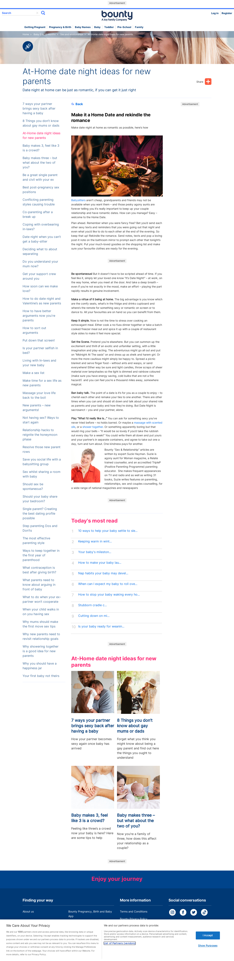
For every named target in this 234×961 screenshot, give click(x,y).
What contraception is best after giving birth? (39, 570)
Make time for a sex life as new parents (42, 383)
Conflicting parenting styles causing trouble (39, 202)
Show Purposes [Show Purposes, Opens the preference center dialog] (207, 949)
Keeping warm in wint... (95, 541)
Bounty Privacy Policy (133, 918)
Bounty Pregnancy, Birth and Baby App (90, 914)
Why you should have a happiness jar (40, 666)
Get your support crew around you (39, 276)
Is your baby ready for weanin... (101, 626)
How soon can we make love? (40, 288)
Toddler (109, 27)
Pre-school (124, 27)
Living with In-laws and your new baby (39, 363)
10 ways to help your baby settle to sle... (107, 531)
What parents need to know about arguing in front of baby (39, 584)
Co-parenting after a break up (38, 214)
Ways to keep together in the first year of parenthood (41, 555)
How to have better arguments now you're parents (39, 315)
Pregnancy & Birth (60, 27)
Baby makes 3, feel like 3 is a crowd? (41, 148)
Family (139, 27)
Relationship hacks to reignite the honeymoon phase (40, 434)
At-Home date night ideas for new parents (41, 135)
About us (28, 911)
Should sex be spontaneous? (33, 486)
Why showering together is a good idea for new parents (40, 651)
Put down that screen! (39, 340)
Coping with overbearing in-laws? (41, 227)
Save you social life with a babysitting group (42, 462)
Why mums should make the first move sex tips (40, 624)
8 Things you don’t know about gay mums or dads (41, 123)
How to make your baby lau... (99, 562)
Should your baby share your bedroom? (40, 499)
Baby (97, 27)
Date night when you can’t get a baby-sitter (42, 239)
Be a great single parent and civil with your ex (40, 177)
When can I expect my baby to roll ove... (107, 584)
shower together (92, 426)
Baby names (83, 27)
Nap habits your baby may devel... (103, 573)
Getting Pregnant (34, 27)
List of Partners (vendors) (120, 947)
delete (37, 13)
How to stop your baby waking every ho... (109, 594)
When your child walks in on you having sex (41, 612)
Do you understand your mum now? (40, 264)
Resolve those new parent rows (41, 449)
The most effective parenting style (36, 540)
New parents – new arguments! (37, 407)
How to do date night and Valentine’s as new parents (42, 301)
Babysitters (78, 200)
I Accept (208, 939)
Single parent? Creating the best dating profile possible (40, 513)
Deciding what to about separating (40, 251)
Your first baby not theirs (41, 676)
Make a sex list (33, 373)
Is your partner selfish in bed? (40, 350)
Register (227, 13)
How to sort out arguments (34, 330)
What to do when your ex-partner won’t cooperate (42, 599)
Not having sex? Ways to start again (41, 420)
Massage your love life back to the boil (39, 395)
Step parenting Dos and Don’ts (40, 528)
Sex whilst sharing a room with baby (41, 474)
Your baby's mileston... (94, 552)
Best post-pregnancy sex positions (41, 190)
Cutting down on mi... (93, 616)
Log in (215, 13)
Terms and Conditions (133, 911)
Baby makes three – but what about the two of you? (40, 162)
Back (77, 104)
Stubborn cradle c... (92, 605)
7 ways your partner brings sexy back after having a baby (39, 108)
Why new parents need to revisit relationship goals (41, 636)
